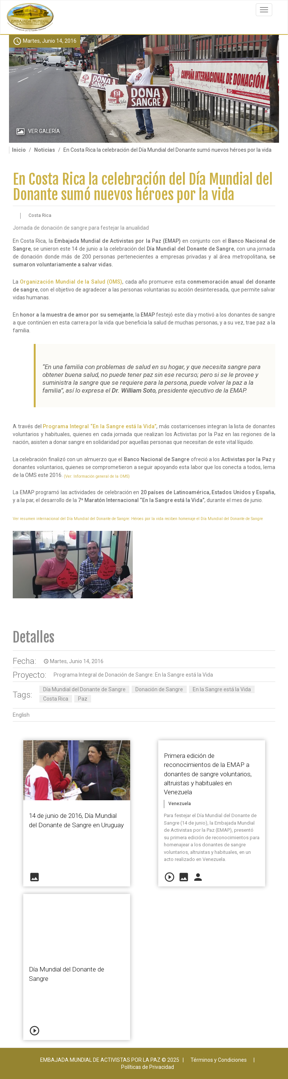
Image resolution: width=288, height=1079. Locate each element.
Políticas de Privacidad (147, 1067)
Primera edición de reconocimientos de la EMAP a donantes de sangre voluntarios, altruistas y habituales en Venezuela (208, 774)
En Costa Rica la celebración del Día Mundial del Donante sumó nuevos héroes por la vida (143, 187)
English (21, 715)
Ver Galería (44, 131)
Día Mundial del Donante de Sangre (84, 689)
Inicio (19, 150)
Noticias (44, 150)
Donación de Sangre (159, 689)
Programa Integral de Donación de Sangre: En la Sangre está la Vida (133, 675)
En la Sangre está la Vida (222, 689)
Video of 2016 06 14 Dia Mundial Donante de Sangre (76, 924)
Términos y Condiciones (218, 1060)
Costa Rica (55, 699)
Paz (82, 699)
